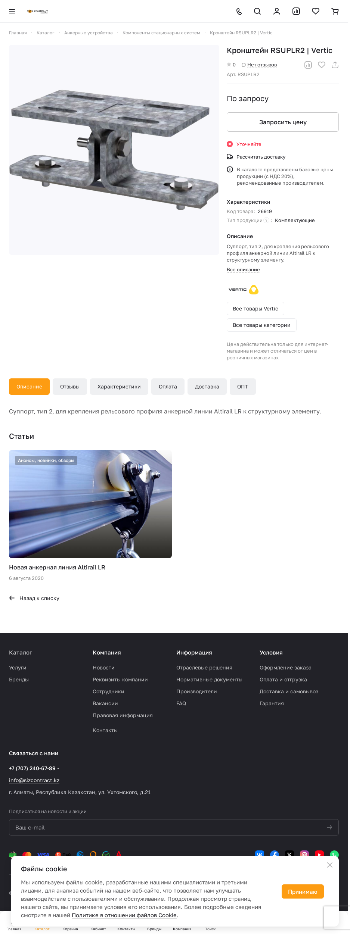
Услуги (18, 667)
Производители (196, 691)
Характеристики (119, 386)
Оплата (168, 386)
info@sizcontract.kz (34, 780)
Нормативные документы (209, 679)
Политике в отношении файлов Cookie (124, 915)
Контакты (105, 730)
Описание (29, 386)
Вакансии (105, 703)
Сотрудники (108, 691)
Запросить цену (283, 122)
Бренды (19, 679)
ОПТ (242, 386)
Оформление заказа (286, 667)
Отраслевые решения (204, 667)
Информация (194, 652)
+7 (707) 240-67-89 (32, 768)
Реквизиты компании (120, 679)
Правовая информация (123, 715)
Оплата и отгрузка (283, 679)
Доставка (207, 386)
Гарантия (272, 703)
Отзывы (70, 386)
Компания (107, 652)
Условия (271, 652)
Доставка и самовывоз (289, 691)
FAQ (181, 703)
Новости (104, 667)
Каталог (20, 652)
